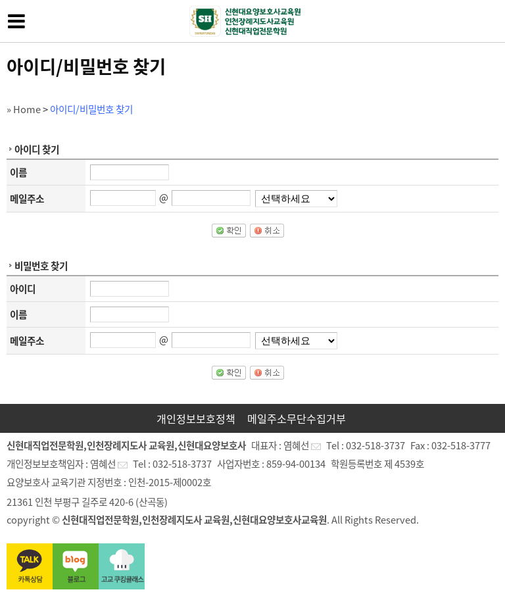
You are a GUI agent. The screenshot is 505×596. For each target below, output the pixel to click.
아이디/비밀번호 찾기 (91, 109)
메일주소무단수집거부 (296, 418)
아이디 (23, 289)
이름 (18, 172)
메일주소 (27, 198)
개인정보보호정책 (195, 418)
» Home (24, 109)
